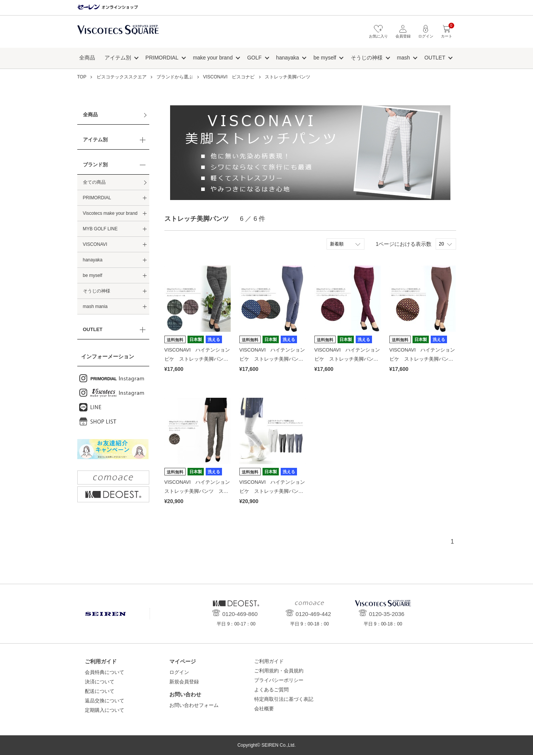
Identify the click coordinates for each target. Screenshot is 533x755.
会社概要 (264, 708)
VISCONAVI (95, 244)
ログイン (179, 672)
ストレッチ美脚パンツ (287, 77)
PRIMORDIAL (161, 58)
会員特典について (104, 672)
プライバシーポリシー (278, 680)
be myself (325, 58)
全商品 (87, 58)
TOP (81, 77)
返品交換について (104, 700)
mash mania (95, 306)
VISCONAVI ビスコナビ (229, 77)
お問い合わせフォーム (194, 705)
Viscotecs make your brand (110, 213)
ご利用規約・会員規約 (278, 671)
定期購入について (104, 710)
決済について (99, 682)
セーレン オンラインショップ (107, 7)
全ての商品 (94, 182)
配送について (99, 691)
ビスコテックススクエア (118, 33)
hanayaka (287, 58)
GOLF (254, 58)
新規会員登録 (184, 682)
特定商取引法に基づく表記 (283, 699)
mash (403, 58)
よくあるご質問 (271, 689)
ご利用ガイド (269, 661)
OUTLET (434, 58)
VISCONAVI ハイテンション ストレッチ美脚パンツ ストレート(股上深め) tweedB (199, 491)
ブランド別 (95, 164)
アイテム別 (118, 58)
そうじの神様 (367, 58)
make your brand (213, 58)
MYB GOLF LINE (100, 228)
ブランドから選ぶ (174, 77)
